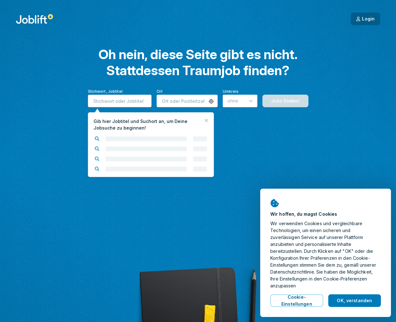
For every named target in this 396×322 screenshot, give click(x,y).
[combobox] (120, 101)
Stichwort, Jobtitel (105, 91)
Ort (160, 91)
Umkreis (231, 91)
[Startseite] (34, 19)
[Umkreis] (240, 101)
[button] (211, 101)
